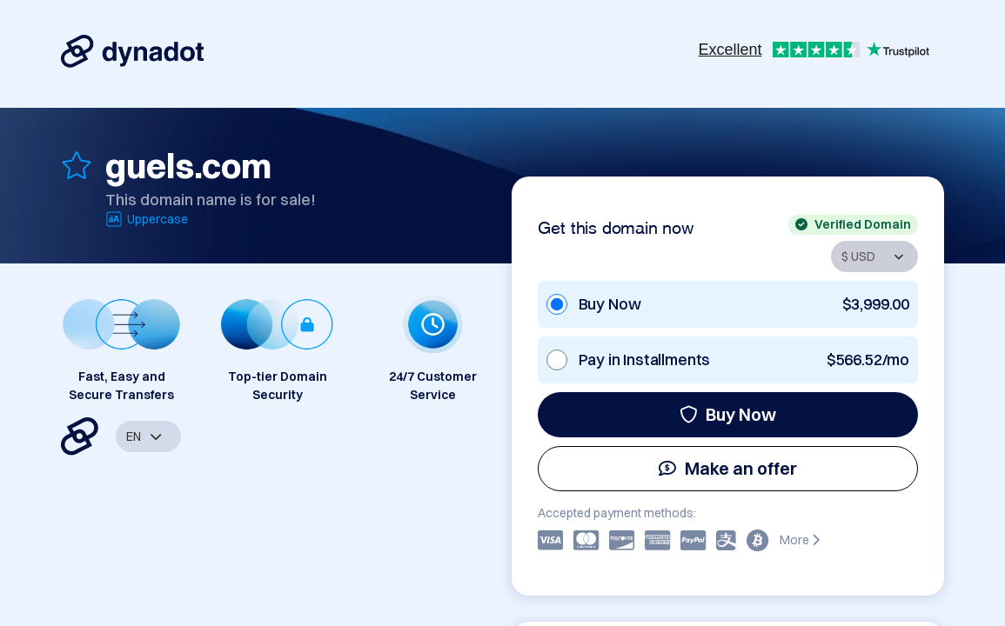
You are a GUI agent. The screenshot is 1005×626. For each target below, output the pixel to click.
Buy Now (728, 414)
